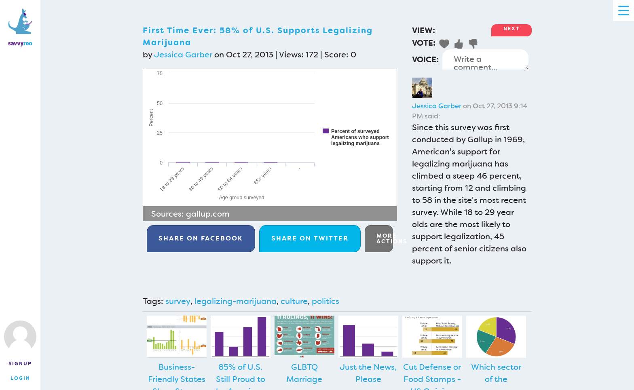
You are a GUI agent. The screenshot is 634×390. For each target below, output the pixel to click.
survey (177, 301)
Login (20, 378)
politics (325, 301)
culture (294, 301)
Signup (20, 363)
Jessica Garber (183, 54)
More (384, 238)
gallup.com (208, 214)
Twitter (310, 238)
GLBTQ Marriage (304, 373)
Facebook (200, 238)
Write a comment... (485, 59)
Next (511, 28)
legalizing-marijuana (235, 301)
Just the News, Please (368, 373)
